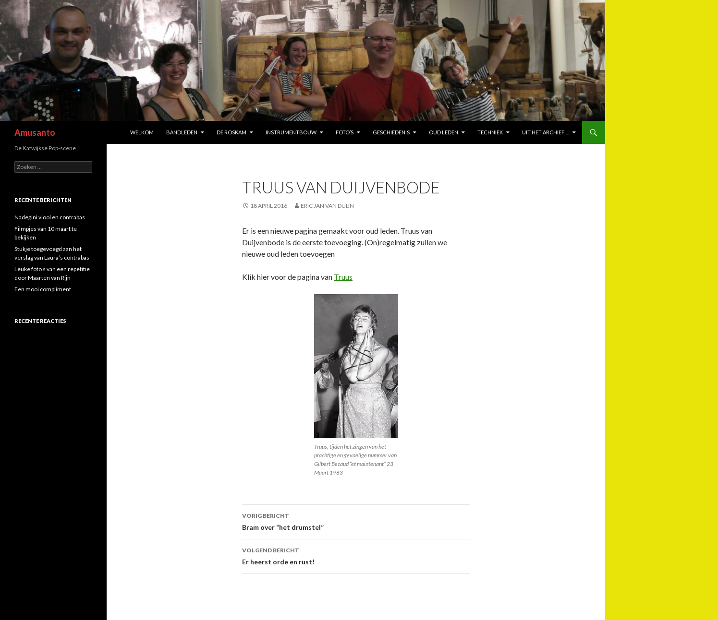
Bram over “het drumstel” (356, 520)
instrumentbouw (291, 132)
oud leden (443, 132)
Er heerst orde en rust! (356, 555)
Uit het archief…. (545, 132)
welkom (142, 132)
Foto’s (344, 132)
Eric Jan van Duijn (327, 205)
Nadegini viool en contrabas (49, 217)
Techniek (490, 132)
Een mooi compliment (42, 289)
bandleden (181, 132)
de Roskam (231, 132)
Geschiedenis (391, 132)
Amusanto (34, 132)
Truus (343, 276)
